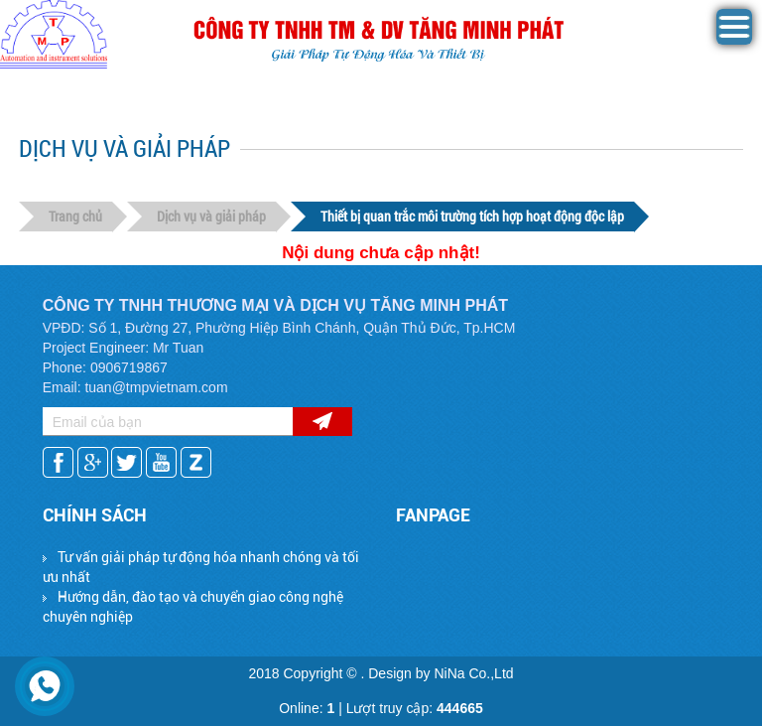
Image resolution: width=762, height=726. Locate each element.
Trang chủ (75, 216)
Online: (306, 708)
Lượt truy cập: (414, 708)
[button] (734, 40)
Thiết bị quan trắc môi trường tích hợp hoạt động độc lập (472, 216)
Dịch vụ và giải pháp (211, 216)
